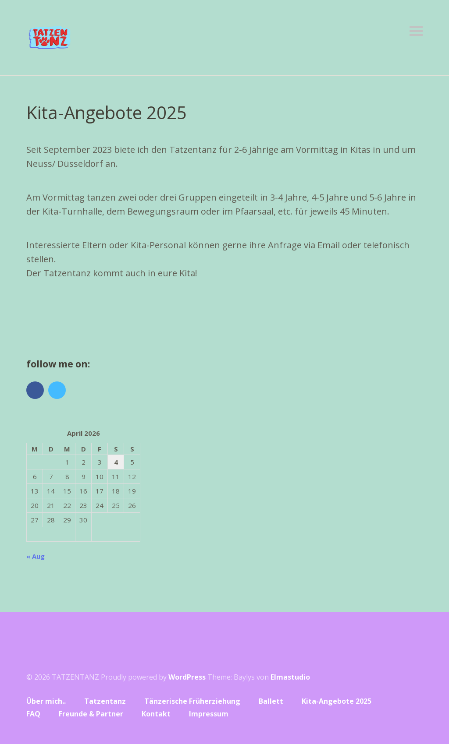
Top (413, 714)
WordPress (187, 677)
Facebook (35, 390)
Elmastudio (290, 677)
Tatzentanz (105, 701)
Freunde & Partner (91, 714)
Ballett (271, 701)
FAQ (33, 714)
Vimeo (57, 390)
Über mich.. (46, 701)
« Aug (35, 556)
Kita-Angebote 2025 (336, 701)
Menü (416, 31)
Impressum (208, 714)
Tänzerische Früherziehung (192, 701)
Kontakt (156, 714)
